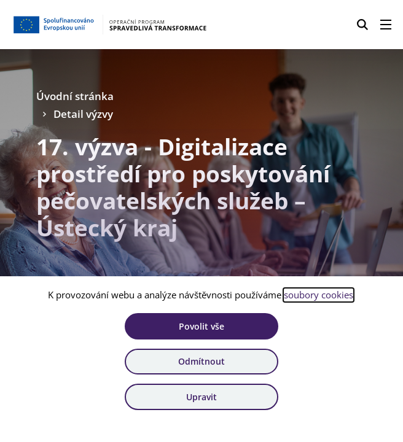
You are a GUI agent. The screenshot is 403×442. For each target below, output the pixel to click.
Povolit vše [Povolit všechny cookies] (201, 326)
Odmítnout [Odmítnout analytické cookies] (201, 361)
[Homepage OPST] (109, 24)
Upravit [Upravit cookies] (201, 397)
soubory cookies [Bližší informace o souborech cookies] (318, 295)
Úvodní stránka (75, 96)
